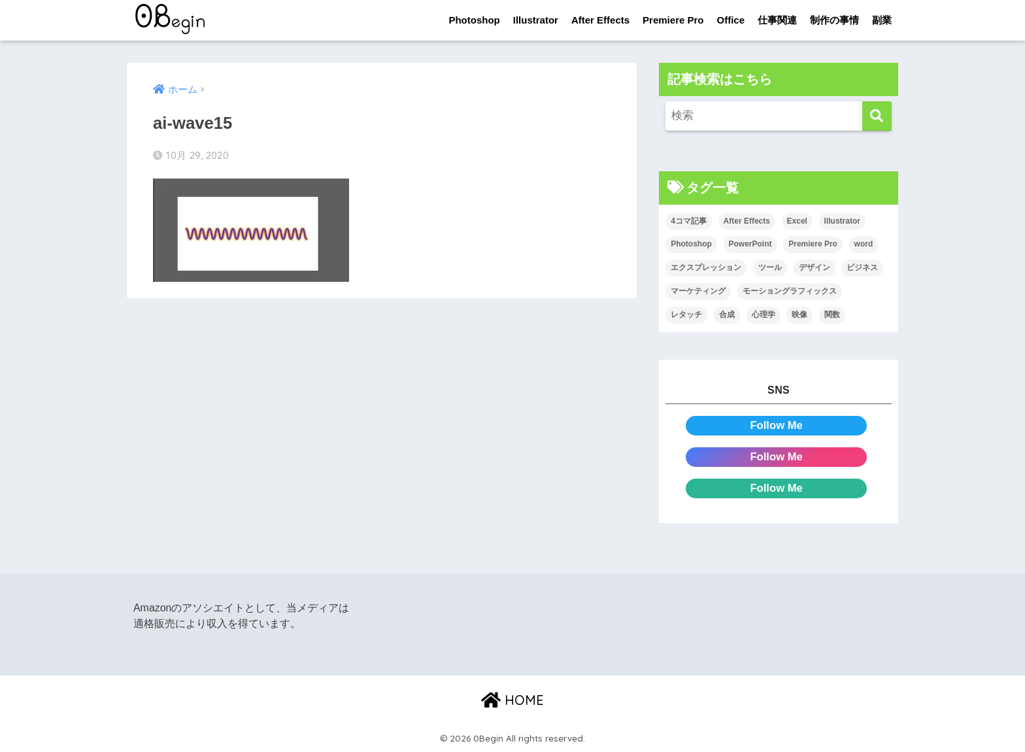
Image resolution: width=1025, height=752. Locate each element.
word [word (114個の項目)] (863, 244)
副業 (882, 20)
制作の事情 (834, 20)
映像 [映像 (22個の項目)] (799, 314)
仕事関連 (777, 20)
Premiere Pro (673, 20)
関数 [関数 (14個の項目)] (832, 314)
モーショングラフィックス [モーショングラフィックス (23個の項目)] (790, 291)
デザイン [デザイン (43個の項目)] (814, 268)
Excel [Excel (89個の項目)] (797, 221)
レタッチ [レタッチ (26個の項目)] (686, 314)
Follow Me (776, 425)
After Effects (600, 20)
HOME (512, 700)
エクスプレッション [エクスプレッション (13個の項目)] (706, 268)
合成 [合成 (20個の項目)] (727, 314)
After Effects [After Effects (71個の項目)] (747, 221)
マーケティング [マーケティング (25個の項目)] (698, 291)
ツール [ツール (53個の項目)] (770, 268)
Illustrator (535, 20)
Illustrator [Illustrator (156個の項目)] (842, 221)
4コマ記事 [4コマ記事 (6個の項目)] (689, 221)
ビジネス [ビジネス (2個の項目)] (862, 268)
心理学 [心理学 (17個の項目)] (763, 314)
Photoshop (473, 20)
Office (730, 20)
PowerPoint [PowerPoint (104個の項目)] (750, 244)
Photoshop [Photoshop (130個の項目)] (691, 244)
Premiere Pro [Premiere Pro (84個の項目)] (812, 244)
